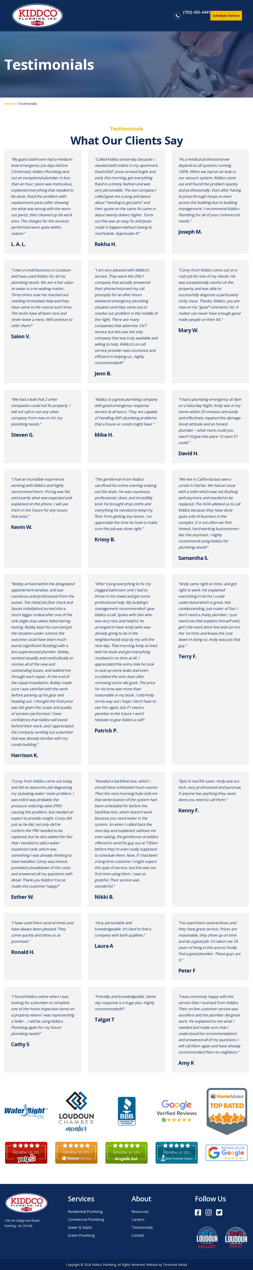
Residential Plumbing (85, 1211)
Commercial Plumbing (86, 1219)
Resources (140, 1211)
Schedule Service (226, 15)
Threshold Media (175, 1264)
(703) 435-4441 (196, 12)
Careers (138, 1219)
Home (9, 103)
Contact (137, 1235)
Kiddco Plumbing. (105, 1264)
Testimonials (142, 1227)
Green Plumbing (81, 1235)
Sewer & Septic (80, 1227)
